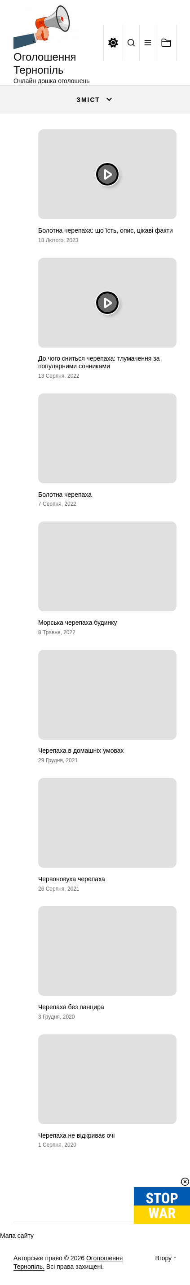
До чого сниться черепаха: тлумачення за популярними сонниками (98, 362)
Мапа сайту (17, 1235)
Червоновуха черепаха (71, 879)
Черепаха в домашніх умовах (81, 750)
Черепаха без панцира (71, 1007)
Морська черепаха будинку (77, 622)
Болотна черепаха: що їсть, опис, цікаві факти (105, 230)
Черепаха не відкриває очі (76, 1135)
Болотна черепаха (65, 494)
